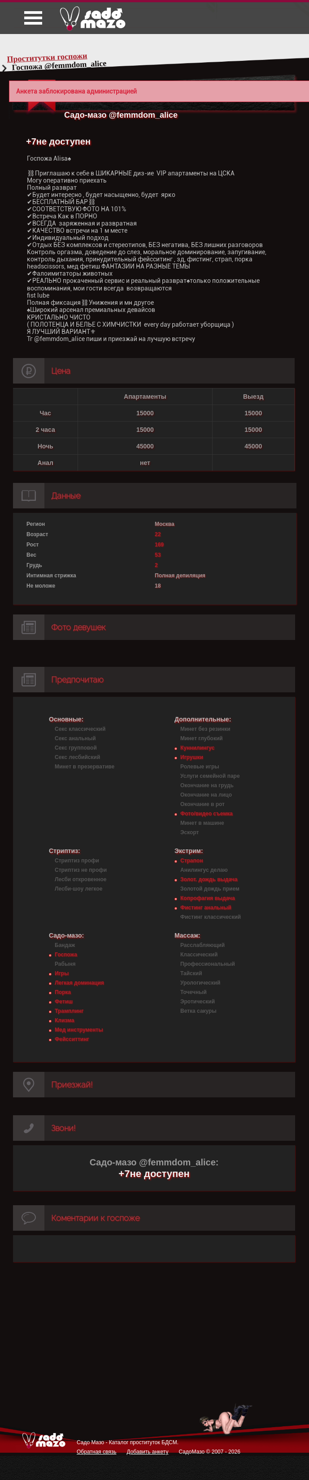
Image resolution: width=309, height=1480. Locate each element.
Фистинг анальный (205, 907)
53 (158, 555)
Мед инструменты (79, 1030)
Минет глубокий (201, 738)
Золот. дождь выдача (208, 879)
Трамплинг (69, 1011)
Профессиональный (207, 964)
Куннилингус (197, 748)
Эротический (197, 1001)
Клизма (64, 1020)
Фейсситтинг (72, 1039)
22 (158, 534)
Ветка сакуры (198, 1011)
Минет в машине (202, 823)
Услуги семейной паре (210, 776)
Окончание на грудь (207, 785)
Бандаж (65, 945)
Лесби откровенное (81, 879)
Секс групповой (76, 748)
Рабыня (65, 964)
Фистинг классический (210, 917)
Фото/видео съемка (206, 813)
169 (159, 545)
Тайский (191, 973)
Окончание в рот (202, 804)
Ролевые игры (199, 766)
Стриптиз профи (77, 860)
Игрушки (191, 757)
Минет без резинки (205, 729)
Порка (63, 992)
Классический (199, 954)
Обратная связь (96, 1452)
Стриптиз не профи (81, 870)
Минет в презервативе (84, 766)
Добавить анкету (147, 1452)
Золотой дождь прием (209, 889)
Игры (62, 973)
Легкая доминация (79, 983)
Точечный (193, 992)
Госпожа (66, 954)
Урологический (200, 983)
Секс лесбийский (77, 757)
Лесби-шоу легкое (78, 889)
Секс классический (80, 729)
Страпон (191, 860)
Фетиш (64, 1001)
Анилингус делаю (204, 870)
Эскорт (189, 832)
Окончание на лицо (206, 795)
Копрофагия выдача (207, 898)
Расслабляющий (202, 945)
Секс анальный (75, 738)
